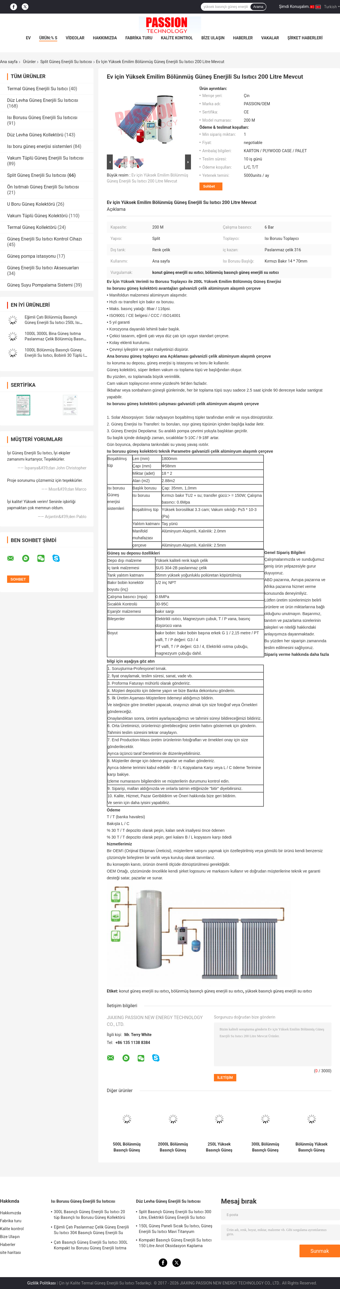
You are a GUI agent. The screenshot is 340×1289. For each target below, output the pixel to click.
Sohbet (209, 186)
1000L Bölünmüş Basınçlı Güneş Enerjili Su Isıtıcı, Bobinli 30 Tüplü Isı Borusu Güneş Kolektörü (56, 355)
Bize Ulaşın (213, 38)
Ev (28, 38)
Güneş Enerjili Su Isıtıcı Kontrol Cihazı (44, 239)
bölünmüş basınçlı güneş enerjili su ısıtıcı (207, 991)
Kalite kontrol (177, 38)
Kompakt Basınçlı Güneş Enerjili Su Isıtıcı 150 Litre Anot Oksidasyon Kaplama (175, 1243)
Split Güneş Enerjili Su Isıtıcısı (66, 61)
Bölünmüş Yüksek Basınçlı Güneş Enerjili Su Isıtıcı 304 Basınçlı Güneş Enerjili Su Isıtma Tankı (312, 1147)
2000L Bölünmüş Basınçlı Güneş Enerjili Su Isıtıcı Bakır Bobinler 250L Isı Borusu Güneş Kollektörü (173, 1147)
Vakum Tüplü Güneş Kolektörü (37, 215)
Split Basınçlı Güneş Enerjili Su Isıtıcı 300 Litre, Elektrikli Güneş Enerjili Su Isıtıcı (175, 1214)
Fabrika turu (139, 38)
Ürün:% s (48, 38)
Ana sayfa (9, 61)
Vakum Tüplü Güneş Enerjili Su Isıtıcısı (45, 158)
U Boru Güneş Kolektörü (31, 204)
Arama (258, 7)
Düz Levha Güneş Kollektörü (35, 135)
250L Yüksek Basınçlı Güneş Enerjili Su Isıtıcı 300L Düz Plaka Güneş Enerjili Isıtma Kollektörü (219, 1147)
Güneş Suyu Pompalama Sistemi (40, 285)
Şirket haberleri (305, 38)
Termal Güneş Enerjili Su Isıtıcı (37, 88)
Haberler (243, 38)
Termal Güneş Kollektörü (31, 227)
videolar (75, 38)
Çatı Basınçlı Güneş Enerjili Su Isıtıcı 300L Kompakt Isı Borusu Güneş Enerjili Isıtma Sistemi (91, 1246)
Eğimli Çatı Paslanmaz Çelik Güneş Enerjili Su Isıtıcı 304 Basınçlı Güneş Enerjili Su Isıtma (91, 1231)
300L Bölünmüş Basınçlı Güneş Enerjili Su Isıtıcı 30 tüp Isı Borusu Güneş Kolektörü (265, 1147)
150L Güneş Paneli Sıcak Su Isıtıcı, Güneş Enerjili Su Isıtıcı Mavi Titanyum (175, 1229)
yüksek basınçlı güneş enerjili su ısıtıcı (278, 991)
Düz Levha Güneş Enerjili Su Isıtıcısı (42, 100)
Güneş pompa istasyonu (31, 256)
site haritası (10, 1252)
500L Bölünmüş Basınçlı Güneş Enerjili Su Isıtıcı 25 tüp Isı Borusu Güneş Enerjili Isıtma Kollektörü (127, 1147)
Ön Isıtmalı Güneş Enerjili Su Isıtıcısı (43, 187)
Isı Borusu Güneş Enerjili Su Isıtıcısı (42, 117)
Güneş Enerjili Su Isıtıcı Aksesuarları (43, 267)
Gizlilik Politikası (41, 1283)
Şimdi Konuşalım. (294, 6)
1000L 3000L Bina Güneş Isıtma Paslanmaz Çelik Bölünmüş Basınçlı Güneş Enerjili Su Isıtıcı (56, 339)
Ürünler (29, 61)
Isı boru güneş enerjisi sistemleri (39, 146)
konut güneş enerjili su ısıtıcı (144, 991)
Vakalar (270, 38)
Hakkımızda (105, 38)
